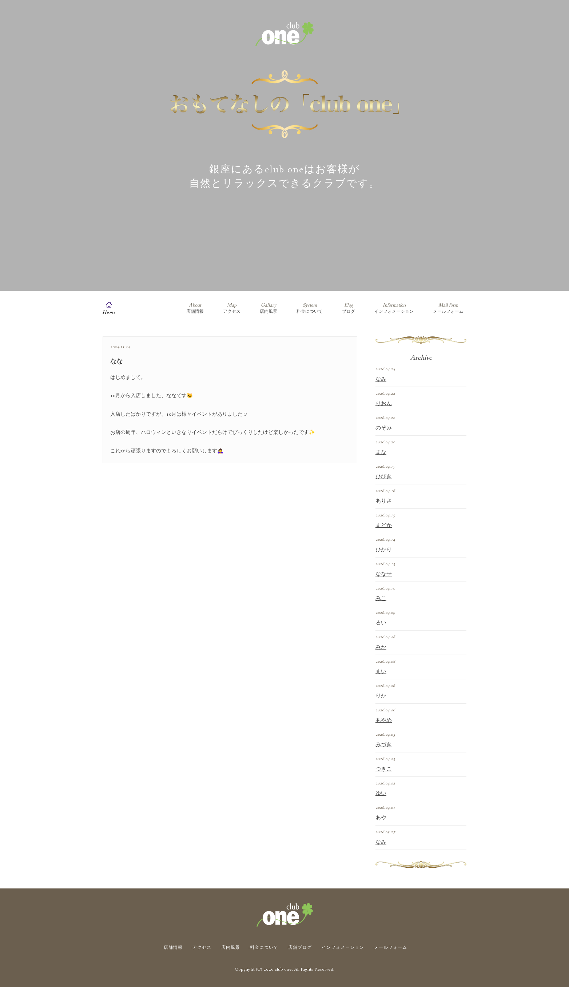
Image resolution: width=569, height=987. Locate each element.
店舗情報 (195, 308)
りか (380, 696)
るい (380, 623)
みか (380, 647)
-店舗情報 (172, 948)
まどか (383, 525)
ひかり (383, 550)
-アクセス (201, 948)
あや (380, 818)
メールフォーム (448, 308)
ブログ (348, 308)
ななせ (383, 574)
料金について (310, 308)
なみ (380, 379)
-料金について (263, 948)
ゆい (380, 793)
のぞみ (383, 428)
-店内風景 (230, 948)
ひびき (383, 476)
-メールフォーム (390, 948)
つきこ (383, 769)
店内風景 (268, 308)
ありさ (383, 501)
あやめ (383, 720)
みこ (380, 598)
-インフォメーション (342, 948)
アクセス (231, 308)
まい (380, 671)
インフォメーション (394, 308)
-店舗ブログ (299, 948)
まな (380, 452)
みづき (383, 744)
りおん (383, 403)
